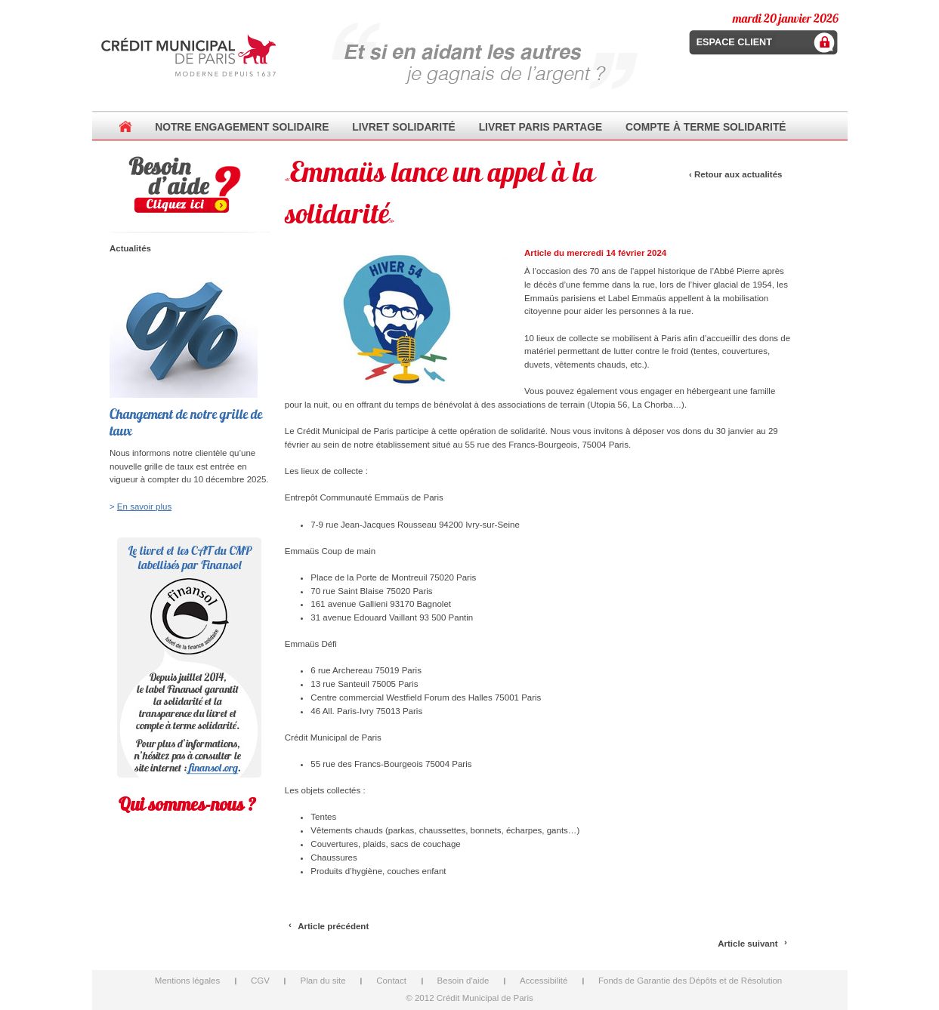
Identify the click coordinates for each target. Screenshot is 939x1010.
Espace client (734, 42)
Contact (391, 980)
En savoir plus (144, 506)
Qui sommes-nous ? (187, 804)
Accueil (125, 127)
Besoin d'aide (463, 980)
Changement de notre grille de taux (186, 422)
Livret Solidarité (404, 127)
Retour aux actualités (738, 174)
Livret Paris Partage (540, 127)
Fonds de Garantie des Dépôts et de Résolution (690, 980)
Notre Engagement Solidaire (242, 127)
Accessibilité (543, 980)
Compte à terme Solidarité (705, 127)
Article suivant (747, 943)
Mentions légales (187, 980)
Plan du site (322, 980)
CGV (260, 980)
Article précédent (333, 926)
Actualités (130, 248)
